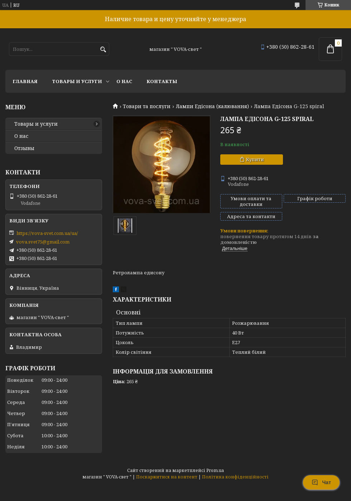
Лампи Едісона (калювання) (212, 106)
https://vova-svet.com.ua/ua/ (47, 233)
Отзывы (24, 148)
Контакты (161, 81)
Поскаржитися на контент (166, 477)
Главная (25, 81)
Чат (321, 482)
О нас (124, 81)
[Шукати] (103, 49)
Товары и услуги (77, 81)
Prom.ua (215, 470)
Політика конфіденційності (235, 477)
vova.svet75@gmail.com (42, 242)
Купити (255, 159)
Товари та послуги (146, 106)
